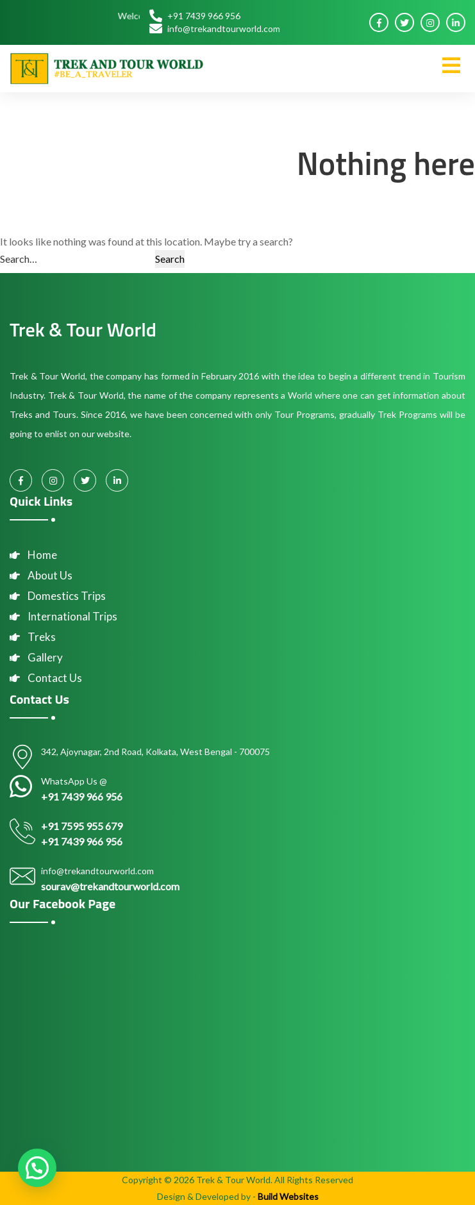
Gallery (45, 657)
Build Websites (288, 1196)
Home (42, 554)
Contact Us (55, 678)
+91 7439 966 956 (194, 16)
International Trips (72, 616)
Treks (42, 637)
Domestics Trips (67, 595)
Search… (18, 259)
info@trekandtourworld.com (214, 28)
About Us (50, 575)
